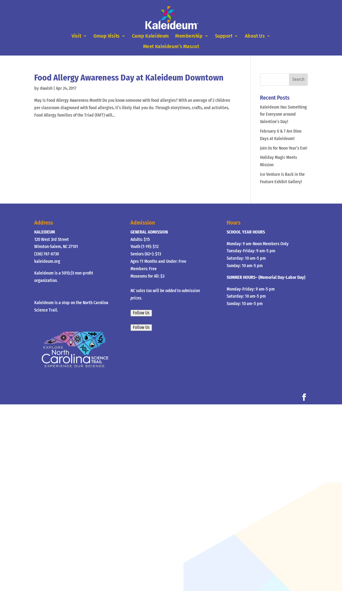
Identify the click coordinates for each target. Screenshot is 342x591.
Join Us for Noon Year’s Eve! (283, 148)
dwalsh (46, 88)
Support (224, 36)
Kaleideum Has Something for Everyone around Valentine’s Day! (283, 115)
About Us (255, 36)
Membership (188, 36)
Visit (76, 36)
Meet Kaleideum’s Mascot (171, 47)
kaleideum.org (47, 261)
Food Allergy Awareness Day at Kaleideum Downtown (129, 77)
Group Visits (106, 36)
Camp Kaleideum (150, 36)
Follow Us (141, 313)
